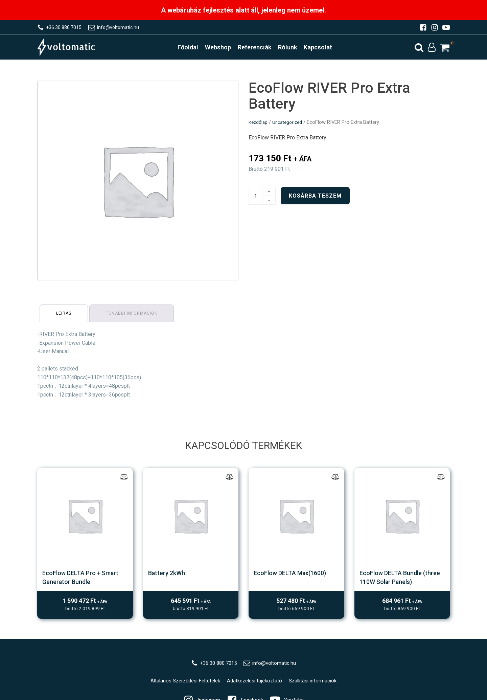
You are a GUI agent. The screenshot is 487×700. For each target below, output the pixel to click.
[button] (445, 49)
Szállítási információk (318, 683)
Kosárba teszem (315, 199)
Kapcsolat (322, 48)
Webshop (223, 48)
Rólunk (292, 48)
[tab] (65, 315)
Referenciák (259, 48)
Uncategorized (290, 125)
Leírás (64, 315)
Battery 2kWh (168, 574)
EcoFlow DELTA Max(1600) (294, 574)
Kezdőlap (259, 125)
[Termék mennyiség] (255, 199)
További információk (134, 315)
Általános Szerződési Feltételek (181, 683)
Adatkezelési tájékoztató (256, 683)
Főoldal (192, 48)
